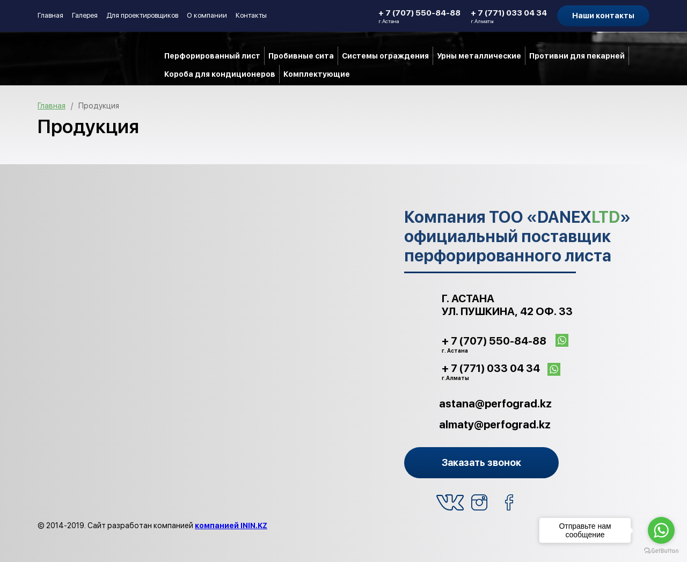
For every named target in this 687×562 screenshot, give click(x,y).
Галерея (85, 15)
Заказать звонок (481, 462)
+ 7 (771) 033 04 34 (509, 16)
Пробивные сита (301, 56)
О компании (207, 15)
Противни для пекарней (577, 56)
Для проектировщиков (142, 15)
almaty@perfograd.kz (495, 424)
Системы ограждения (385, 56)
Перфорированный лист (212, 56)
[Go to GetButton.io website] (661, 551)
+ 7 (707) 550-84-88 (419, 16)
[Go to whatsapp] (661, 530)
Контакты (251, 15)
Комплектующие (316, 74)
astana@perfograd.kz (495, 403)
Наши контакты (603, 15)
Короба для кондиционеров (219, 74)
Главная (50, 15)
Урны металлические (479, 56)
